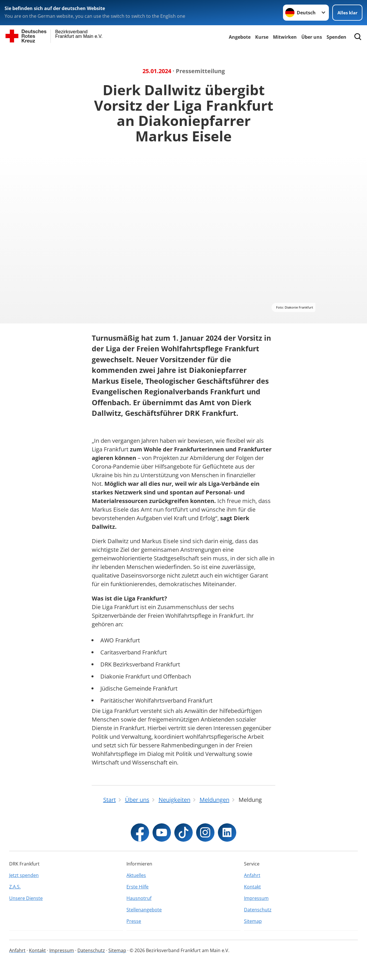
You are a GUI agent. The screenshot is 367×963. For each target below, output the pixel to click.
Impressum (256, 898)
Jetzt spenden (24, 875)
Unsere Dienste (26, 898)
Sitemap (253, 921)
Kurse (261, 37)
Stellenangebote (144, 910)
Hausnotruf (138, 898)
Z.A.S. (15, 887)
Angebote (240, 37)
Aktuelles (136, 875)
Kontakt (252, 887)
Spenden (336, 37)
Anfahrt (252, 875)
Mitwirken (285, 37)
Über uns (311, 37)
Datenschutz (258, 910)
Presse (133, 921)
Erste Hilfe (137, 887)
